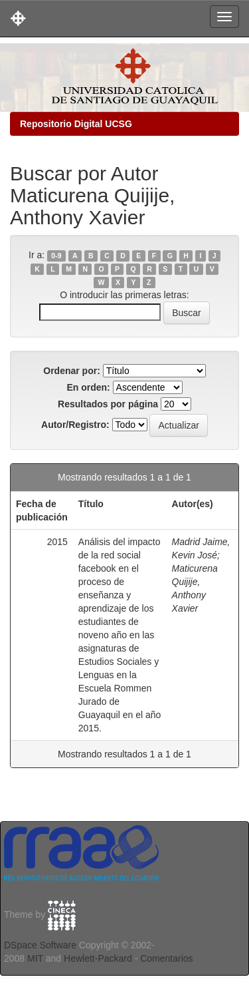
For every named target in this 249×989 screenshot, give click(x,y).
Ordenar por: (71, 370)
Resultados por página (108, 404)
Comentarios (166, 958)
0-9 (56, 256)
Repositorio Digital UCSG (76, 123)
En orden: (88, 387)
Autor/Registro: (75, 424)
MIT (35, 958)
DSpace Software (40, 945)
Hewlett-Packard (98, 958)
